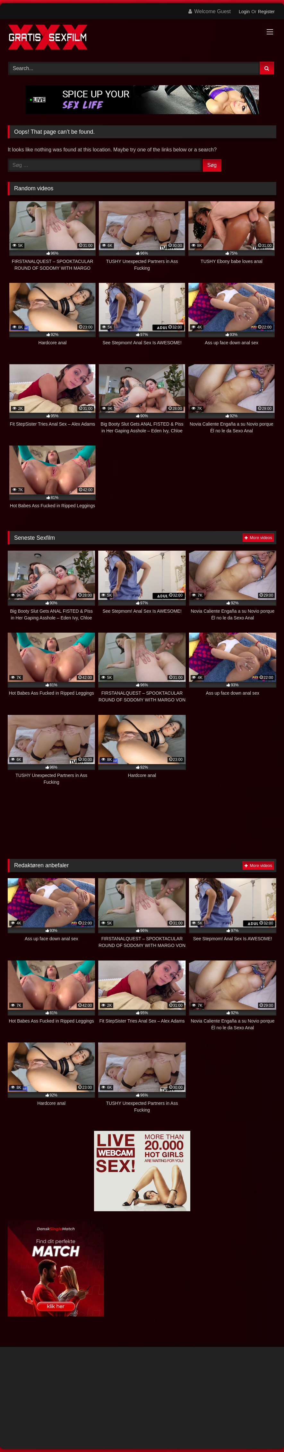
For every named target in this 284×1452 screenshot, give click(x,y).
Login (244, 11)
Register (266, 11)
